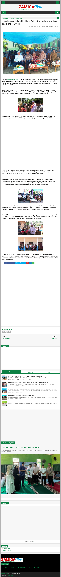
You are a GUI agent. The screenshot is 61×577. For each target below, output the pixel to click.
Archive (49, 372)
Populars (11, 371)
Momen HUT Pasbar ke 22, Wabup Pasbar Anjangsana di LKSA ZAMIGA (20, 447)
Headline (12, 18)
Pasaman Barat (18, 18)
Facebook (3, 332)
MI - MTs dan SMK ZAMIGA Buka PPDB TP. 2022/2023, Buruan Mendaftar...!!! (25, 376)
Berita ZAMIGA (6, 18)
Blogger (34, 541)
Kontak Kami (13, 567)
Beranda (5, 567)
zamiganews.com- (13, 80)
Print (54, 26)
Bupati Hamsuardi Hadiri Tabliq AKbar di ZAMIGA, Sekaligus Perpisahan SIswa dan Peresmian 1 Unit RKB (32, 389)
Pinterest (10, 332)
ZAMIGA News (33, 26)
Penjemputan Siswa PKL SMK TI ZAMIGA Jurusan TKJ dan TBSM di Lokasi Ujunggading (28, 382)
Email (57, 26)
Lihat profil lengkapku (6, 550)
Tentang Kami (22, 567)
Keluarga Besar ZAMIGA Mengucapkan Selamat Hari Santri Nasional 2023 (24, 402)
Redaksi (30, 567)
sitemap (37, 567)
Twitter (5, 332)
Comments (30, 372)
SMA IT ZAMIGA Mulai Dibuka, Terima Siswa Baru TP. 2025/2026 (22, 395)
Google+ (8, 332)
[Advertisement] (30, 133)
